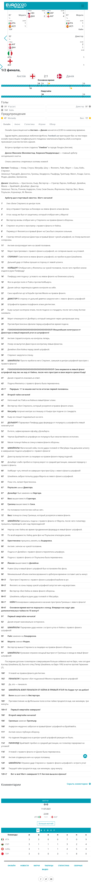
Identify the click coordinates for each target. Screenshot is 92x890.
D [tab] (47, 830)
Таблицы (49, 865)
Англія (21, 76)
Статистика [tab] (29, 124)
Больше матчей (46, 823)
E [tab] (51, 830)
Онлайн (12, 865)
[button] (5, 38)
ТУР (7, 853)
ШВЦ (7, 849)
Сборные (78, 865)
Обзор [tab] (52, 124)
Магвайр (12, 118)
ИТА (36, 817)
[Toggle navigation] (82, 5)
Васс (82, 118)
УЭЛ (7, 844)
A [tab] (38, 830)
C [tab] (44, 830)
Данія (70, 76)
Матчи (45, 801)
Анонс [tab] (17, 124)
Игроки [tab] (42, 124)
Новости (24, 865)
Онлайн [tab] (6, 124)
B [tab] (41, 830)
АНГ (56, 817)
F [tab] (54, 830)
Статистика (63, 865)
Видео (45, 869)
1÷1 (46, 817)
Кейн (11, 110)
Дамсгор (80, 106)
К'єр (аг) (11, 106)
